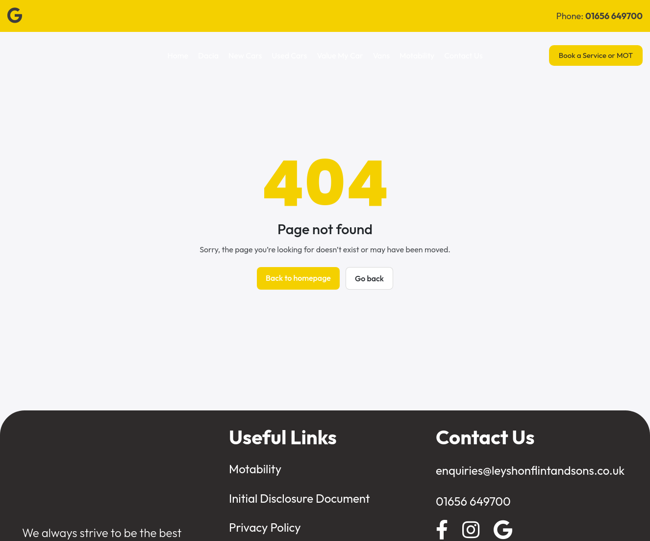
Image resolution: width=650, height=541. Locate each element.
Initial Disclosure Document (299, 498)
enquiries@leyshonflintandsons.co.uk (530, 470)
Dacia (208, 55)
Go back (369, 278)
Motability (417, 55)
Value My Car (340, 55)
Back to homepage (298, 278)
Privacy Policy (265, 527)
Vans (381, 55)
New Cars (245, 55)
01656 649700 (473, 501)
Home (178, 55)
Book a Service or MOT (596, 55)
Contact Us (463, 55)
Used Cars (289, 55)
